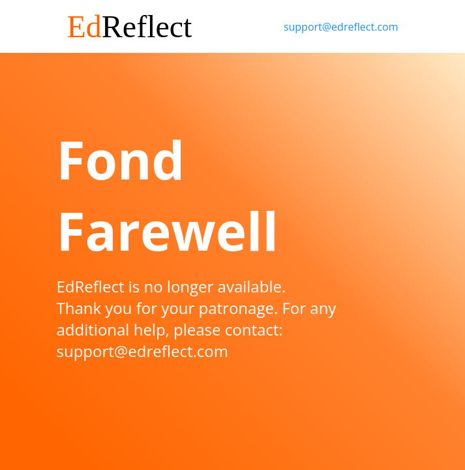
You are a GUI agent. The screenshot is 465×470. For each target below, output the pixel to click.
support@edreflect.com (341, 27)
